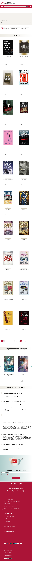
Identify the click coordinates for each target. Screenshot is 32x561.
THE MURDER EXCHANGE (8, 116)
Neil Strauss (8, 209)
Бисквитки (6, 524)
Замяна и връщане (8, 555)
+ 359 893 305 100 (15, 508)
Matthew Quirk (24, 89)
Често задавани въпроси (9, 553)
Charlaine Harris (5, 179)
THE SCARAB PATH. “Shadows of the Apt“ (9, 375)
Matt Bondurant (24, 149)
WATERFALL (23, 374)
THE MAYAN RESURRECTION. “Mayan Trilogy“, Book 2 (8, 237)
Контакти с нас (7, 535)
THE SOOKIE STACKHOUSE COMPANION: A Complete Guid (24, 327)
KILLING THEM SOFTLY (8, 56)
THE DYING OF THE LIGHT (24, 56)
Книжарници (6, 518)
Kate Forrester (26, 269)
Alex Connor (24, 119)
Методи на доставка (8, 550)
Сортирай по (7, 28)
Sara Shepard (8, 149)
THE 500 (24, 86)
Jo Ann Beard (24, 179)
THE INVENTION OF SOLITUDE (8, 86)
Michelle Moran (24, 209)
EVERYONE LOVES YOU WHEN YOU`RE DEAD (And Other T (8, 207)
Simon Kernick (8, 119)
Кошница (29, 6)
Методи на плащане (8, 552)
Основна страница (4, 10)
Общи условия (7, 521)
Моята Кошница (7, 534)
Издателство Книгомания (9, 516)
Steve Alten (8, 239)
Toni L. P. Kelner (10, 179)
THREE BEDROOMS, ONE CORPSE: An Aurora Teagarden (24, 267)
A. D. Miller (8, 269)
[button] (5, 64)
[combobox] (16, 6)
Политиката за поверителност (12, 474)
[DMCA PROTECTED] (8, 558)
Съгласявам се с (9, 474)
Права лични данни (8, 523)
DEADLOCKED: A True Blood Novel (8, 327)
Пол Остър (8, 89)
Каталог (5, 519)
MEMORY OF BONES (24, 116)
